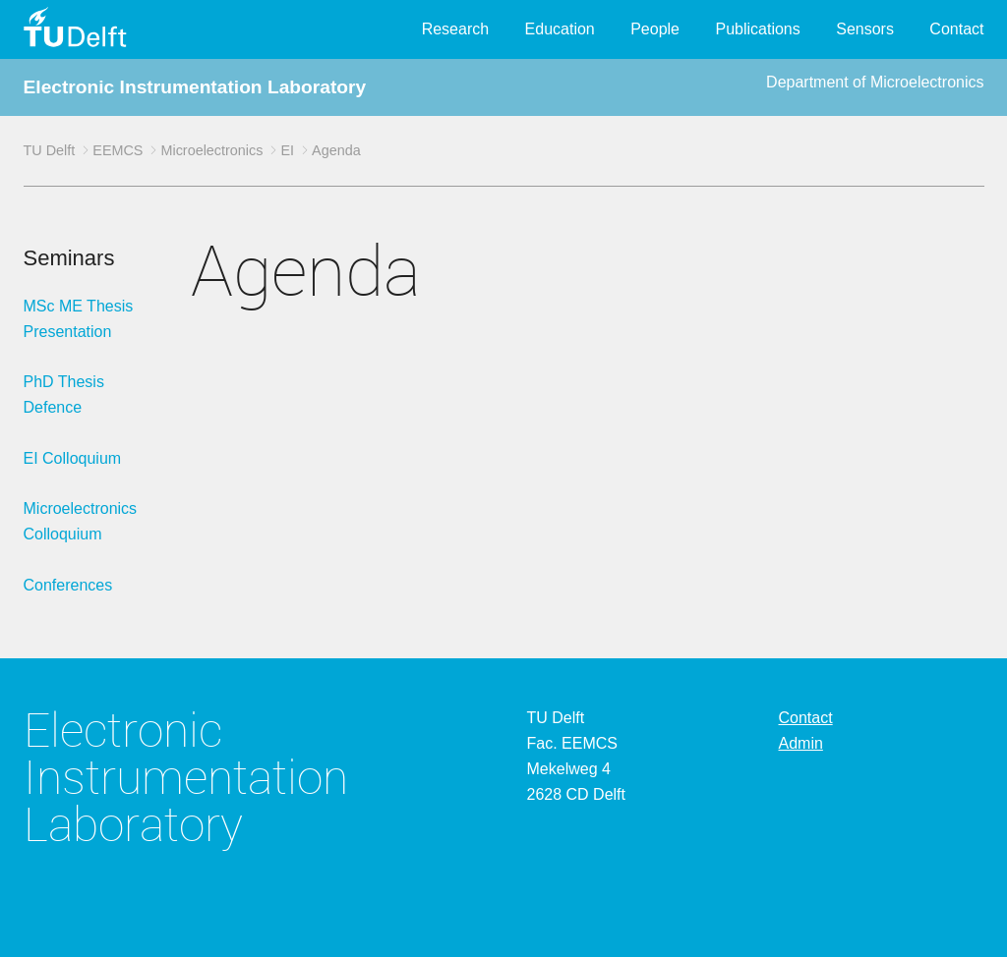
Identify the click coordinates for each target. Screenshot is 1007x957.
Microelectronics (211, 150)
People (655, 29)
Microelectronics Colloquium (81, 521)
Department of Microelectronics (874, 82)
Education (560, 29)
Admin (801, 743)
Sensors (865, 29)
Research (455, 29)
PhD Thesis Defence (64, 394)
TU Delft (50, 150)
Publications (757, 29)
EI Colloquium (73, 458)
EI (287, 150)
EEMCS (117, 150)
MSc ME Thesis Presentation (79, 319)
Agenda (336, 150)
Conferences (68, 585)
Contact (956, 29)
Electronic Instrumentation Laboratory (195, 87)
